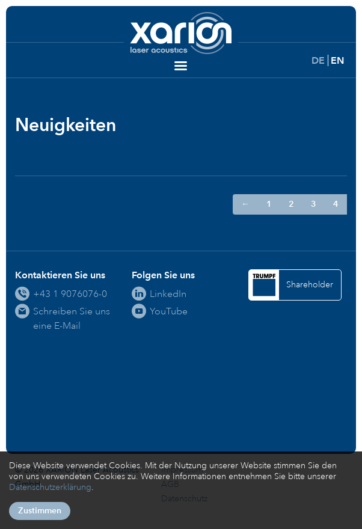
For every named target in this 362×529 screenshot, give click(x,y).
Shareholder (309, 285)
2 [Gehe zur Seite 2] (291, 204)
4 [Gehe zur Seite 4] (336, 204)
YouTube (169, 311)
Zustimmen (39, 511)
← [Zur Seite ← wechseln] (245, 204)
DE (318, 60)
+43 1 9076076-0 (70, 293)
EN (337, 60)
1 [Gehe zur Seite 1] (269, 204)
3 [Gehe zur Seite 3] (313, 204)
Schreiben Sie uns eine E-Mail (71, 318)
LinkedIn (168, 293)
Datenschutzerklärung (50, 487)
